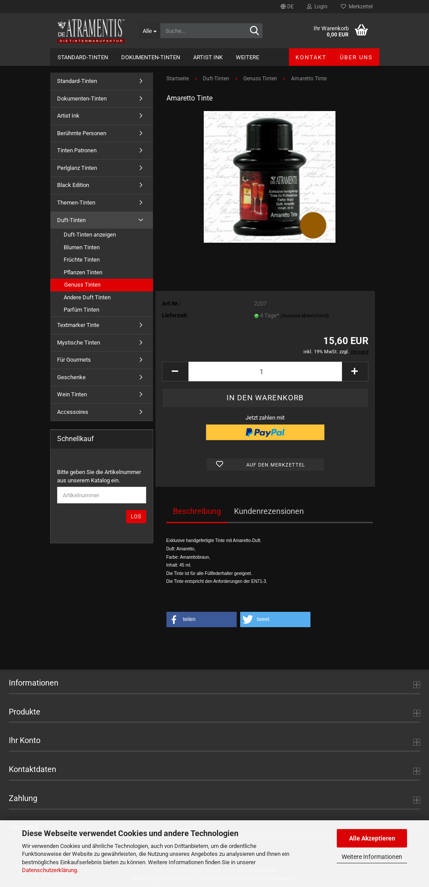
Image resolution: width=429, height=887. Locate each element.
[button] (287, 6)
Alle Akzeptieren (372, 838)
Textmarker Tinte (78, 325)
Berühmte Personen (81, 133)
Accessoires (72, 412)
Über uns (356, 57)
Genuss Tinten (82, 284)
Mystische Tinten (78, 342)
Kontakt (311, 57)
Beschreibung (197, 511)
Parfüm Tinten (81, 309)
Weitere (247, 57)
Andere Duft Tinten (87, 297)
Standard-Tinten (83, 57)
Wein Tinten (72, 394)
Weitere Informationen (372, 856)
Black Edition (73, 185)
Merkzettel (357, 7)
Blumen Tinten (82, 247)
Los (136, 517)
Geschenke (71, 377)
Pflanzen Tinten (83, 272)
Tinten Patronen (77, 150)
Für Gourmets (74, 359)
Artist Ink (208, 57)
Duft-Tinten (71, 220)
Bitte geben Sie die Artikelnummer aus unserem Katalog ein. (99, 476)
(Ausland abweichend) (305, 316)
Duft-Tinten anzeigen (90, 234)
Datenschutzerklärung (49, 870)
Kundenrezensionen (269, 511)
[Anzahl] (265, 371)
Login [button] (317, 7)
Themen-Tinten (76, 202)
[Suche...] (149, 31)
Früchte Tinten (82, 259)
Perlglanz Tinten (77, 168)
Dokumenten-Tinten (150, 57)
